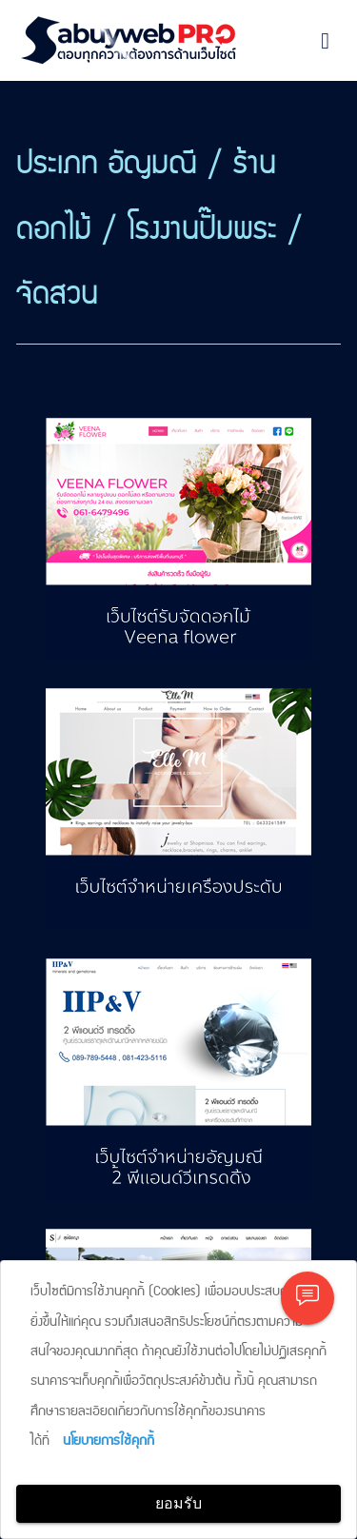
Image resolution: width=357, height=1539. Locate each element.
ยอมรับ (178, 1503)
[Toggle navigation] (325, 41)
